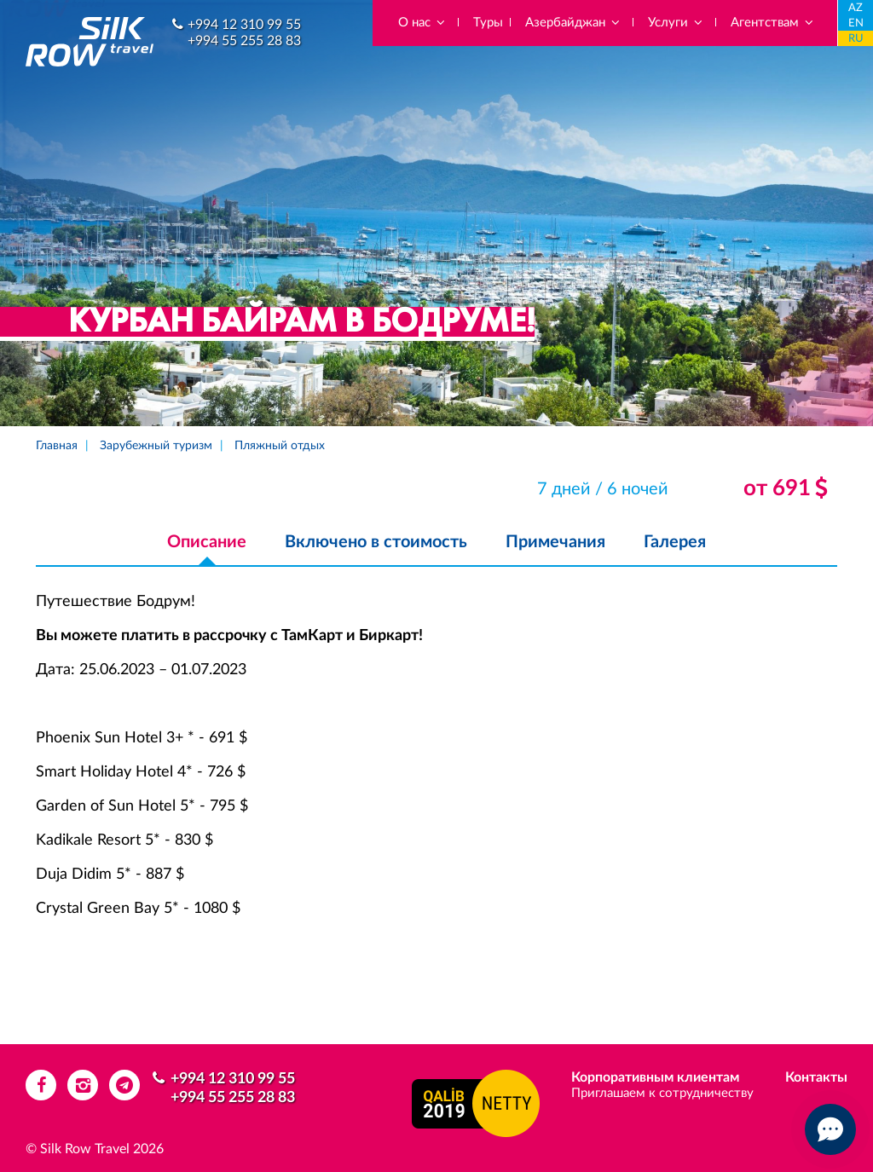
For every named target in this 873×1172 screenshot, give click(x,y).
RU (856, 38)
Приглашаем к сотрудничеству (662, 1093)
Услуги (676, 22)
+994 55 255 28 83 (244, 41)
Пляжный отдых (279, 446)
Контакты (816, 1077)
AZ (855, 8)
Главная (57, 446)
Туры (488, 22)
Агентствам (773, 22)
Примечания (555, 542)
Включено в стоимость (376, 542)
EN (856, 23)
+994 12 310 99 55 (244, 25)
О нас (422, 22)
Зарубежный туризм (156, 446)
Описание (206, 542)
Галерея (675, 542)
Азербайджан (573, 22)
